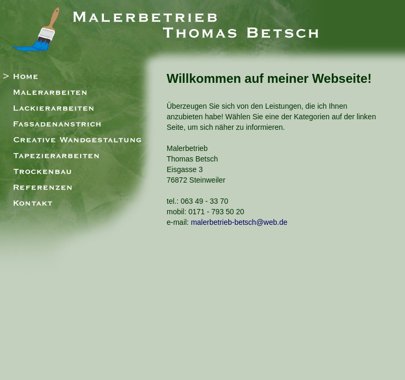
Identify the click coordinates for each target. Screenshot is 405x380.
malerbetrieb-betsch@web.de (239, 222)
